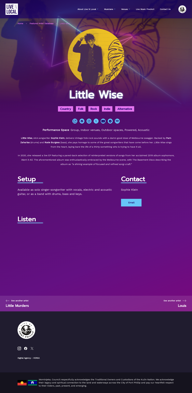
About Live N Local (87, 9)
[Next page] (175, 304)
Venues (125, 9)
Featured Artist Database (41, 23)
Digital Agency (24, 358)
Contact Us (165, 9)
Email (131, 202)
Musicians (110, 9)
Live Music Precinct (145, 9)
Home (20, 23)
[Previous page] (17, 304)
